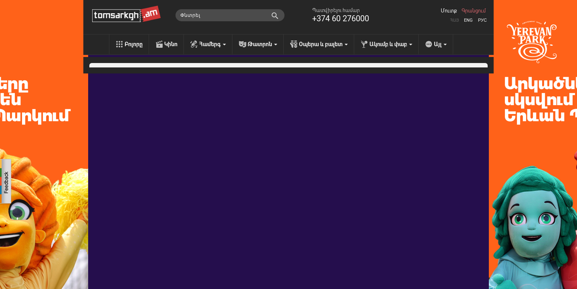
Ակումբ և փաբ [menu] (390, 44)
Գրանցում (474, 11)
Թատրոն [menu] (262, 44)
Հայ (454, 20)
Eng (468, 20)
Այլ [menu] (440, 44)
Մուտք (449, 11)
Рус (482, 20)
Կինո (171, 44)
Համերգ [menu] (212, 44)
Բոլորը (134, 44)
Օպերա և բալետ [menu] (323, 44)
